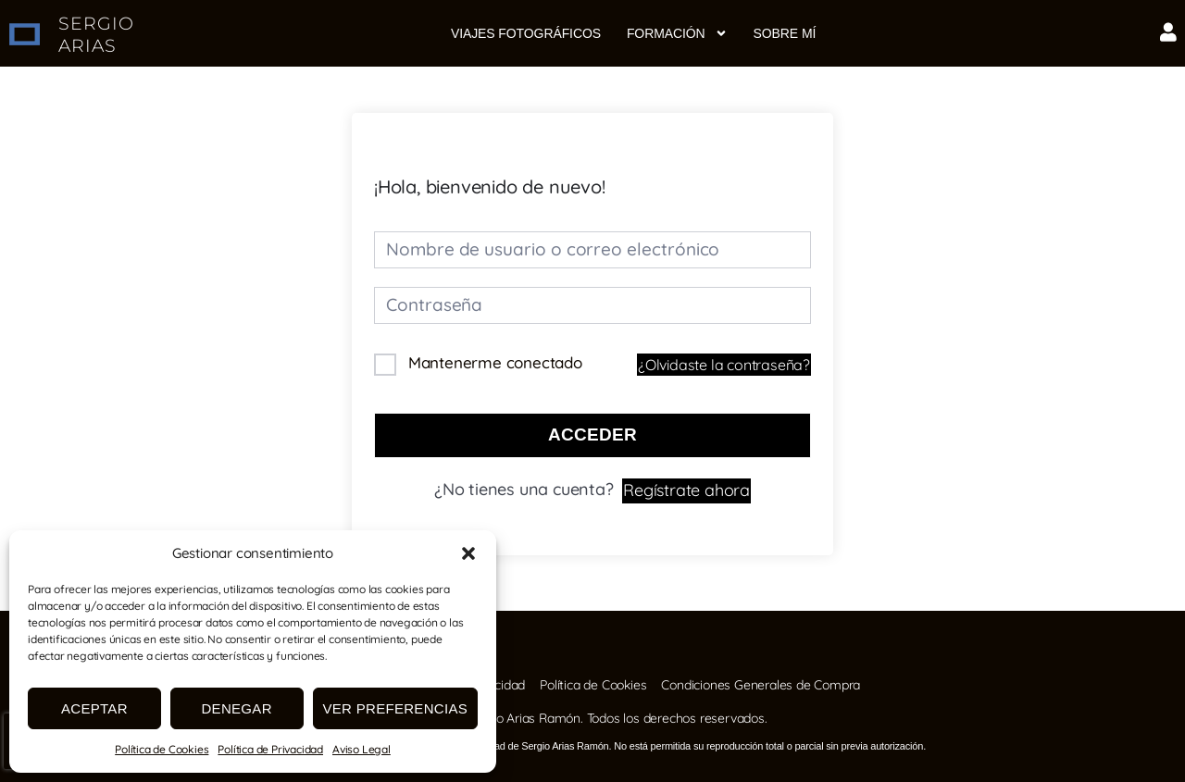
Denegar (236, 708)
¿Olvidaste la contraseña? (724, 364)
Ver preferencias (395, 708)
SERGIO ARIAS (95, 34)
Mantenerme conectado (495, 363)
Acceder (592, 434)
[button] (468, 553)
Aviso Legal (361, 749)
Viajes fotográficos (526, 33)
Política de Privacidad (270, 749)
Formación (677, 33)
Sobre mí (785, 33)
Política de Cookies (161, 749)
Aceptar (94, 708)
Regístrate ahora (686, 488)
